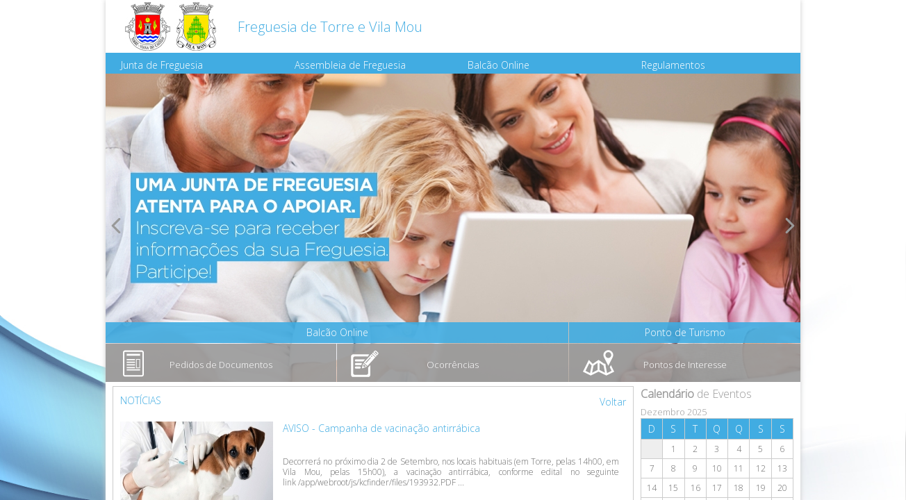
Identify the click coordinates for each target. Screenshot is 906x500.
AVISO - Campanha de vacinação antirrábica (381, 428)
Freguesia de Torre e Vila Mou (330, 26)
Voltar (613, 401)
